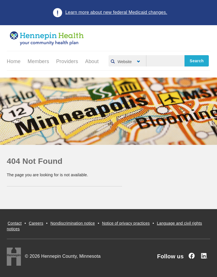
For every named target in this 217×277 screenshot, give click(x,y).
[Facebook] (191, 256)
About (92, 61)
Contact (15, 223)
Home (14, 61)
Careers (36, 223)
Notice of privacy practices (126, 223)
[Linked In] (204, 256)
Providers (67, 61)
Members (38, 61)
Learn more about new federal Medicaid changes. (116, 12)
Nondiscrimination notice (72, 223)
